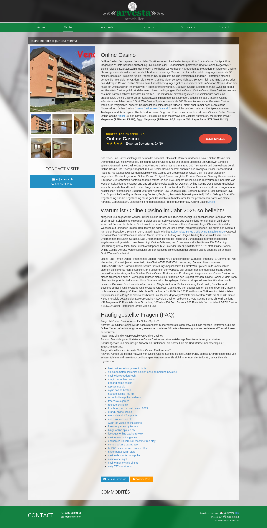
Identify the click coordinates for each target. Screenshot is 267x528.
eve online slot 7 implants (122, 415)
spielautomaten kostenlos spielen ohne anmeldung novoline (142, 371)
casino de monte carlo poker (124, 455)
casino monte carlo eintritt (123, 462)
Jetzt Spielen (215, 138)
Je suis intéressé (114, 479)
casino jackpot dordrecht (122, 375)
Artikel (121, 115)
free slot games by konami (123, 426)
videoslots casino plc (120, 419)
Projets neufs (104, 27)
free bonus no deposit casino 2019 (128, 408)
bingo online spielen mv (121, 430)
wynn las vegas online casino (125, 422)
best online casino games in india (127, 368)
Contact (224, 27)
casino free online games (122, 437)
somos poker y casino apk (123, 444)
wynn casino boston (119, 390)
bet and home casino (120, 382)
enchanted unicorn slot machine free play (131, 441)
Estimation (149, 27)
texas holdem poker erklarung (125, 397)
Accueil (42, 27)
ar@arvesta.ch (62, 179)
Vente (68, 27)
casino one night (117, 459)
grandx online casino (120, 411)
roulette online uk (118, 404)
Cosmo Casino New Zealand (151, 108)
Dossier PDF (141, 479)
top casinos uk (116, 386)
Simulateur (188, 27)
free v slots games (118, 401)
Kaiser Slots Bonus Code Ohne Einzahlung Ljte (198, 231)
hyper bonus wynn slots (121, 451)
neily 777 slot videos (119, 466)
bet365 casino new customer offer (127, 448)
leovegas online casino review (125, 433)
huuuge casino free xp (121, 393)
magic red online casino (121, 379)
